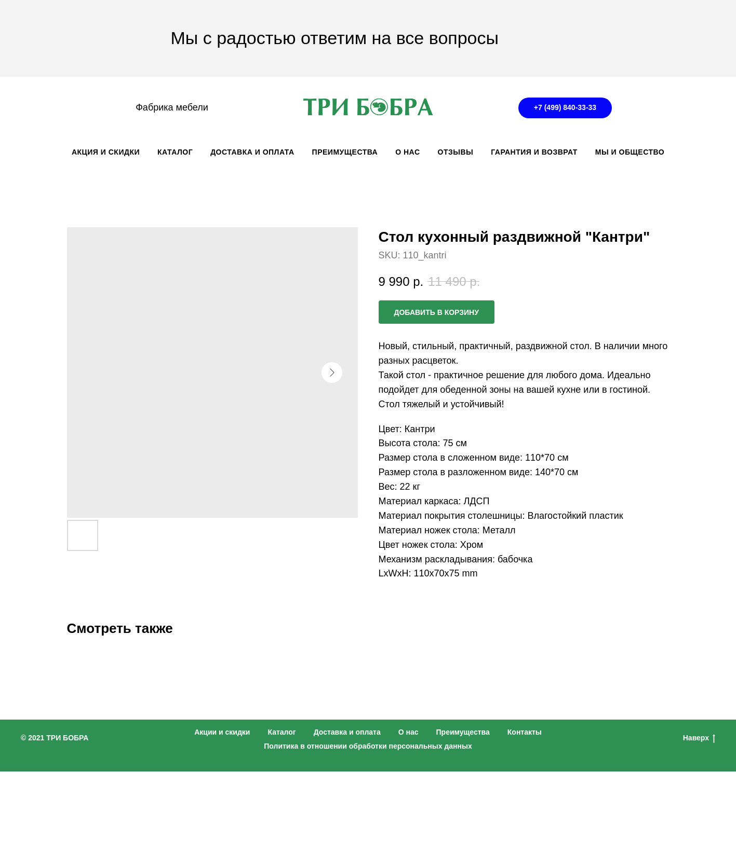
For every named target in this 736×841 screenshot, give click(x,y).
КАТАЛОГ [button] (175, 152)
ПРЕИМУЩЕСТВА (345, 152)
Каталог (281, 732)
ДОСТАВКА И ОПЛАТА (252, 152)
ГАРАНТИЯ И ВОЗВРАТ (534, 152)
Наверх (699, 738)
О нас (408, 732)
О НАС (407, 152)
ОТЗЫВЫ (456, 152)
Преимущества (463, 732)
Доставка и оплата (347, 732)
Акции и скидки (222, 732)
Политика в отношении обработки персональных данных (368, 746)
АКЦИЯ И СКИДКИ (106, 152)
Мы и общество (629, 152)
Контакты (524, 732)
